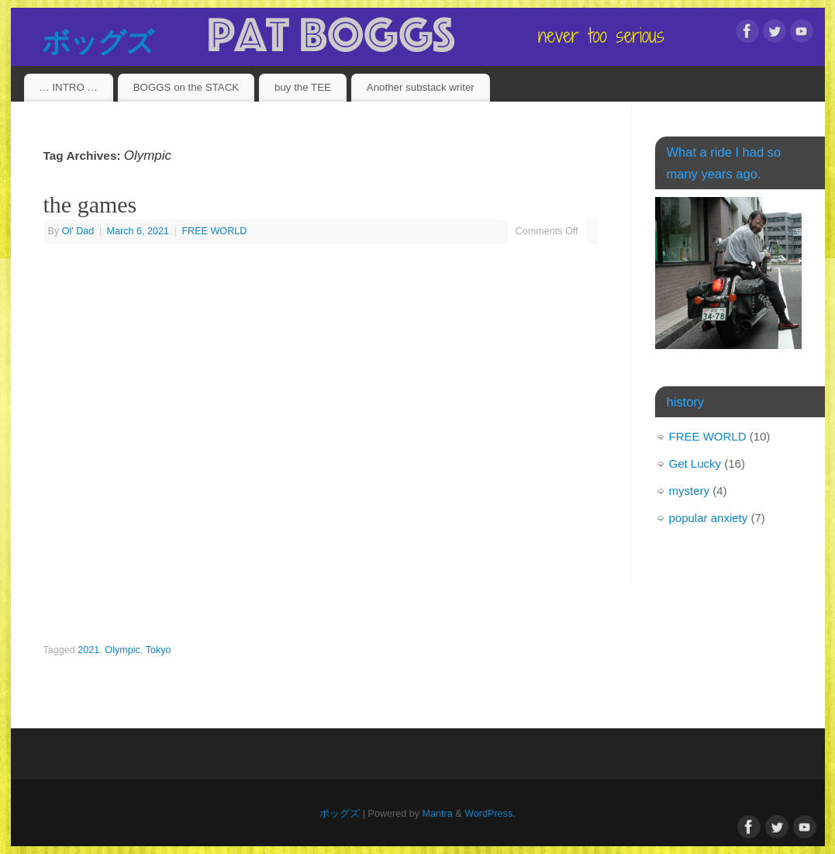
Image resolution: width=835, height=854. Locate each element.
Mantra (438, 813)
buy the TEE (302, 87)
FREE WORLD (214, 231)
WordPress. (490, 813)
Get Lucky (695, 463)
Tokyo (158, 650)
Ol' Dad (78, 231)
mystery (689, 490)
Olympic (122, 650)
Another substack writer (420, 87)
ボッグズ (98, 42)
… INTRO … (68, 87)
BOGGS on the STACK (186, 87)
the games (90, 204)
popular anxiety (708, 517)
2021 (88, 650)
